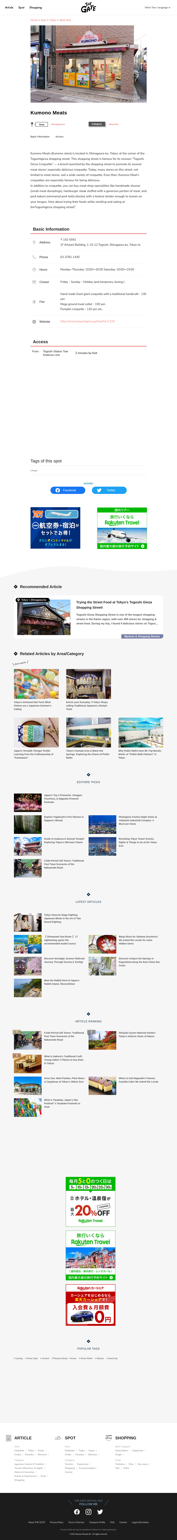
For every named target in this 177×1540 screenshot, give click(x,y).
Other (126, 1468)
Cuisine (68, 1472)
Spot (21, 7)
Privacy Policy (56, 1522)
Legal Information (140, 1522)
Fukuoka (29, 1454)
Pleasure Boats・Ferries (64, 1358)
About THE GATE (36, 1522)
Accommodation (87, 1468)
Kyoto (41, 1450)
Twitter (110, 490)
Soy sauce (143, 1464)
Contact (123, 1522)
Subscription (121, 1450)
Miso (131, 1464)
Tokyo (52, 20)
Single (118, 1454)
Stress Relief (86, 1358)
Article (9, 7)
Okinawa (42, 1454)
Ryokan (100, 1358)
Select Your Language (156, 7)
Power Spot (32, 1358)
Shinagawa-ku (58, 124)
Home (34, 20)
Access (59, 136)
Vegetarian (137, 1450)
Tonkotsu (120, 1464)
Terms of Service (76, 1522)
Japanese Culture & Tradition (29, 1464)
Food (34, 471)
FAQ (112, 1522)
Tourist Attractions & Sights (28, 1468)
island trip (112, 1358)
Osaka (17, 1454)
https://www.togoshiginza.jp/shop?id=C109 (103, 321)
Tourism (69, 1464)
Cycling (19, 1358)
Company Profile (97, 1522)
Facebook (69, 490)
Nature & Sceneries (24, 1472)
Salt (117, 1468)
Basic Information (40, 136)
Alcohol (45, 1358)
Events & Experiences (25, 1476)
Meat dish (113, 124)
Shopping (35, 7)
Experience (83, 1464)
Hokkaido (19, 1450)
